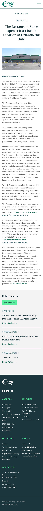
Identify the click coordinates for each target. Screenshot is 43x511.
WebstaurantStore (29, 404)
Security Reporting (8, 502)
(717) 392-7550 (8, 485)
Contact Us (6, 450)
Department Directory (10, 454)
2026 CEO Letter (8, 424)
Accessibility (21, 502)
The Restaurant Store (30, 408)
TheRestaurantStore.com (25, 212)
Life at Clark (6, 404)
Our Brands (6, 430)
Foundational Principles (11, 414)
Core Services (7, 427)
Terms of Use (26, 444)
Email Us (5, 481)
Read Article (8, 323)
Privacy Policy (27, 450)
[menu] (39, 4)
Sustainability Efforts (10, 417)
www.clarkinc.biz (19, 283)
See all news (9, 302)
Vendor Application (9, 447)
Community (6, 411)
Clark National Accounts (31, 420)
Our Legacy (6, 408)
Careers (5, 444)
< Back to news (21, 13)
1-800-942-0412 (9, 487)
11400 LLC (25, 416)
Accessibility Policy (29, 447)
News (4, 421)
